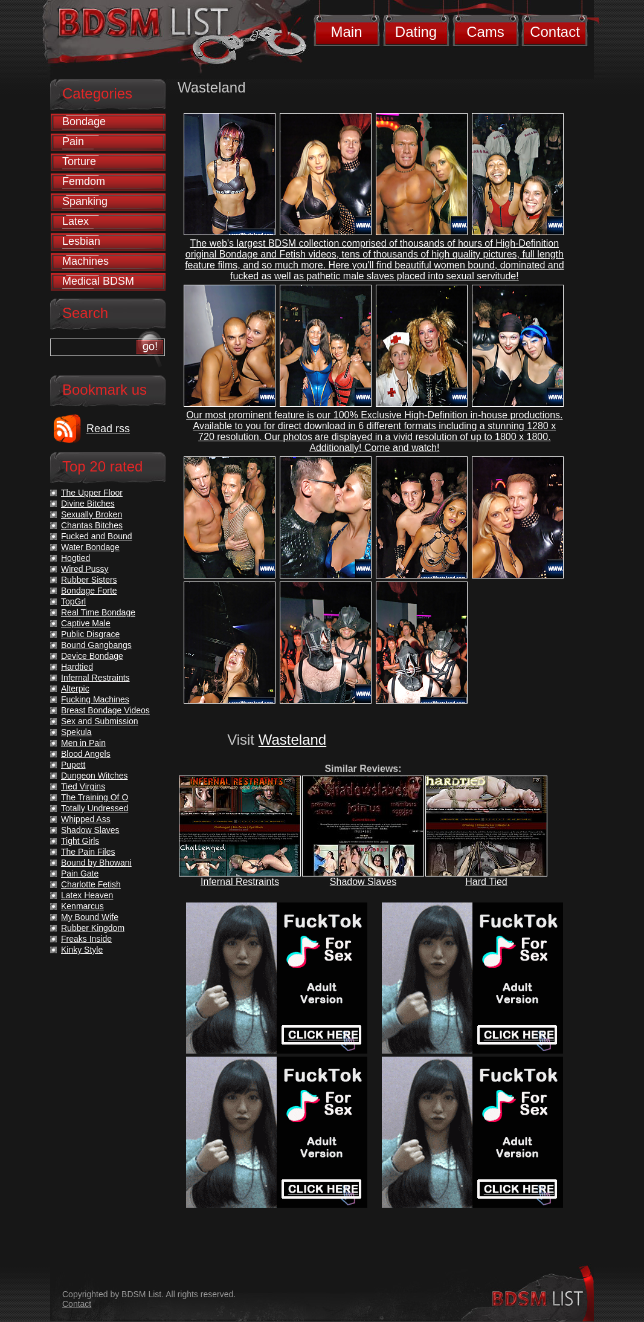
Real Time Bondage (98, 612)
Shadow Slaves (363, 881)
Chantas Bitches (92, 525)
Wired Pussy (85, 569)
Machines (85, 261)
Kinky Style (82, 949)
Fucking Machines (95, 699)
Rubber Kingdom (92, 928)
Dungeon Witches (94, 775)
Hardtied (77, 667)
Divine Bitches (88, 503)
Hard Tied (486, 881)
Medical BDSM (98, 281)
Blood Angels (86, 754)
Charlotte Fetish (91, 884)
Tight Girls (80, 841)
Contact (555, 32)
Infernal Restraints (240, 881)
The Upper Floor (92, 492)
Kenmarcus (82, 906)
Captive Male (86, 623)
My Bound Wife (89, 917)
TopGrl (73, 601)
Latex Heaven (87, 895)
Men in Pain (83, 743)
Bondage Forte (89, 590)
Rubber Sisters (89, 580)
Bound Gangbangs (96, 645)
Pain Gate (79, 873)
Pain (73, 141)
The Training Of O (94, 797)
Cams (485, 32)
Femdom (83, 181)
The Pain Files (88, 852)
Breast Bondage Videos (105, 710)
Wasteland (293, 739)
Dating (416, 32)
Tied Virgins (83, 786)
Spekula (76, 732)
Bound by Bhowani (96, 862)
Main (346, 32)
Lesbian (81, 241)
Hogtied (75, 558)
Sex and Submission (99, 721)
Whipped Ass (86, 819)
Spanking (85, 201)
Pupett (73, 765)
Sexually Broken (91, 514)
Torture (79, 161)
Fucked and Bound (96, 536)
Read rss (108, 429)
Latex (75, 221)
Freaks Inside (86, 939)
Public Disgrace (90, 634)
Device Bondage (92, 656)
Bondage (84, 121)
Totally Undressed (94, 808)
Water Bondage (90, 547)
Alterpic (75, 688)
